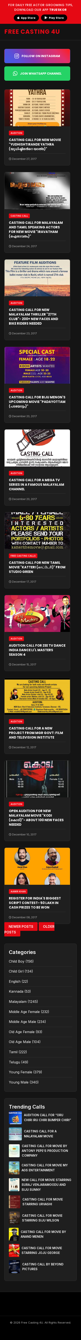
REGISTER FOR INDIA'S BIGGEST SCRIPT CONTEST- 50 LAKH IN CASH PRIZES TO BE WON (35, 903)
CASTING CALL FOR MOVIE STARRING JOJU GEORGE (42, 1250)
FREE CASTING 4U (32, 31)
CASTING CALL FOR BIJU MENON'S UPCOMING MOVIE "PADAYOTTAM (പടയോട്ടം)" (37, 402)
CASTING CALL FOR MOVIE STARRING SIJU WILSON (42, 1218)
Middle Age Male (22, 1021)
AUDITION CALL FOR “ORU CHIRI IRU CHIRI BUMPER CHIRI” (47, 1117)
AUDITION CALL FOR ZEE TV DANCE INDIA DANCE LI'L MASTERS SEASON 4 (37, 650)
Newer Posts (21, 926)
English (15, 981)
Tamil (13, 1052)
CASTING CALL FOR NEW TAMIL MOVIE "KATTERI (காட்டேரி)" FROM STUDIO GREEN (37, 567)
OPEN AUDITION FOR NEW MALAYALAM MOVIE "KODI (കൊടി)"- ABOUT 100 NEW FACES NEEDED (36, 818)
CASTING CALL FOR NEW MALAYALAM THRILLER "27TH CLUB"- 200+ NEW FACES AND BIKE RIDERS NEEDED (33, 317)
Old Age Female (22, 1032)
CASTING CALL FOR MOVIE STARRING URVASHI (42, 1201)
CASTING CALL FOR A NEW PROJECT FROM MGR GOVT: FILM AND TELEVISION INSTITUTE (36, 733)
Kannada (16, 991)
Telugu (14, 1062)
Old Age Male (20, 1042)
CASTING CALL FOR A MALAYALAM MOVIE (40, 1133)
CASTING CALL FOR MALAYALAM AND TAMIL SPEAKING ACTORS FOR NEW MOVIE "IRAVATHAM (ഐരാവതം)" (36, 229)
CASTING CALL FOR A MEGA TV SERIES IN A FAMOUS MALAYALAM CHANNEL (36, 484)
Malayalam (18, 1001)
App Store (26, 18)
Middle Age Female (24, 1012)
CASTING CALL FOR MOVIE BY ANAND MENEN (43, 1234)
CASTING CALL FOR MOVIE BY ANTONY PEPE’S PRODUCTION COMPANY (45, 1150)
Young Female (20, 1072)
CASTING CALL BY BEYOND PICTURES (43, 1266)
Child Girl (16, 971)
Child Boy (16, 961)
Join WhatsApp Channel (37, 73)
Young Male (19, 1082)
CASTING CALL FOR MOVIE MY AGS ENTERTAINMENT (45, 1167)
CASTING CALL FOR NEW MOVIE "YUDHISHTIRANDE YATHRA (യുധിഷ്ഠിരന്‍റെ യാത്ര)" (35, 144)
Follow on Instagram (37, 56)
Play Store (54, 18)
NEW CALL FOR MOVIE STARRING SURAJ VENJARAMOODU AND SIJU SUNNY (46, 1184)
